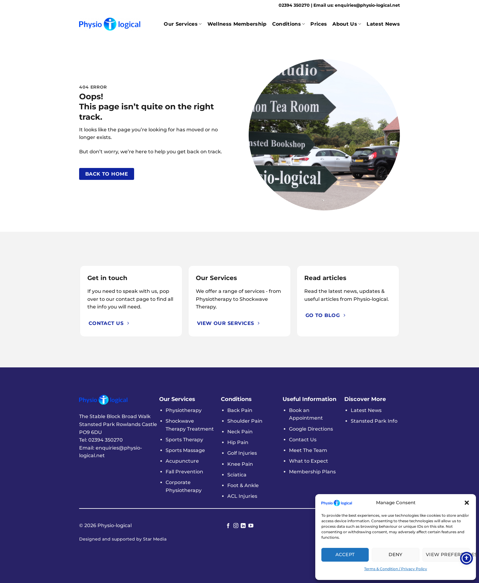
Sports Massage (185, 450)
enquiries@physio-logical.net (367, 5)
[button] (467, 503)
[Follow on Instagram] (235, 526)
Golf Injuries (242, 453)
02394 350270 (295, 5)
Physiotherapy (184, 410)
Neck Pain (240, 432)
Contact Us (302, 440)
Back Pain (239, 410)
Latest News (383, 24)
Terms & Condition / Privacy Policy (395, 569)
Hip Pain (237, 442)
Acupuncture (182, 461)
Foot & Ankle (243, 485)
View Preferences (448, 554)
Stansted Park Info (374, 421)
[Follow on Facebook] (228, 526)
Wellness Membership (237, 24)
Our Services (183, 24)
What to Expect (308, 461)
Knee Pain (240, 464)
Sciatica (237, 475)
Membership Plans (312, 472)
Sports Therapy (184, 440)
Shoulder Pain (244, 421)
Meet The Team (308, 450)
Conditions (288, 24)
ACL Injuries (242, 496)
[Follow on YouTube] (250, 526)
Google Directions (311, 429)
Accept (345, 554)
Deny (396, 554)
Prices (318, 24)
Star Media (154, 539)
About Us (346, 24)
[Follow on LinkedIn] (243, 526)
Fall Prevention (184, 472)
